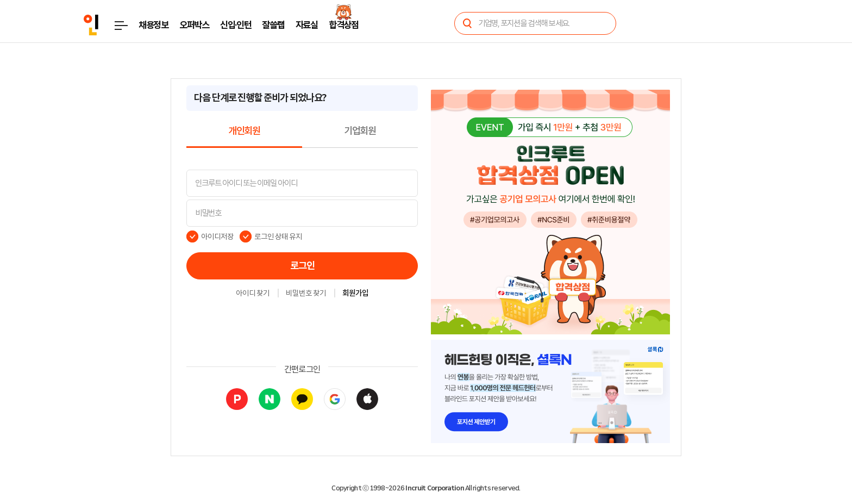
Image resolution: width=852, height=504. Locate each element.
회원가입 (355, 293)
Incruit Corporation (434, 488)
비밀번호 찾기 (306, 293)
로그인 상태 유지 (278, 236)
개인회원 (244, 131)
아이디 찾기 (253, 293)
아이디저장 (217, 236)
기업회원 (360, 131)
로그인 (302, 265)
